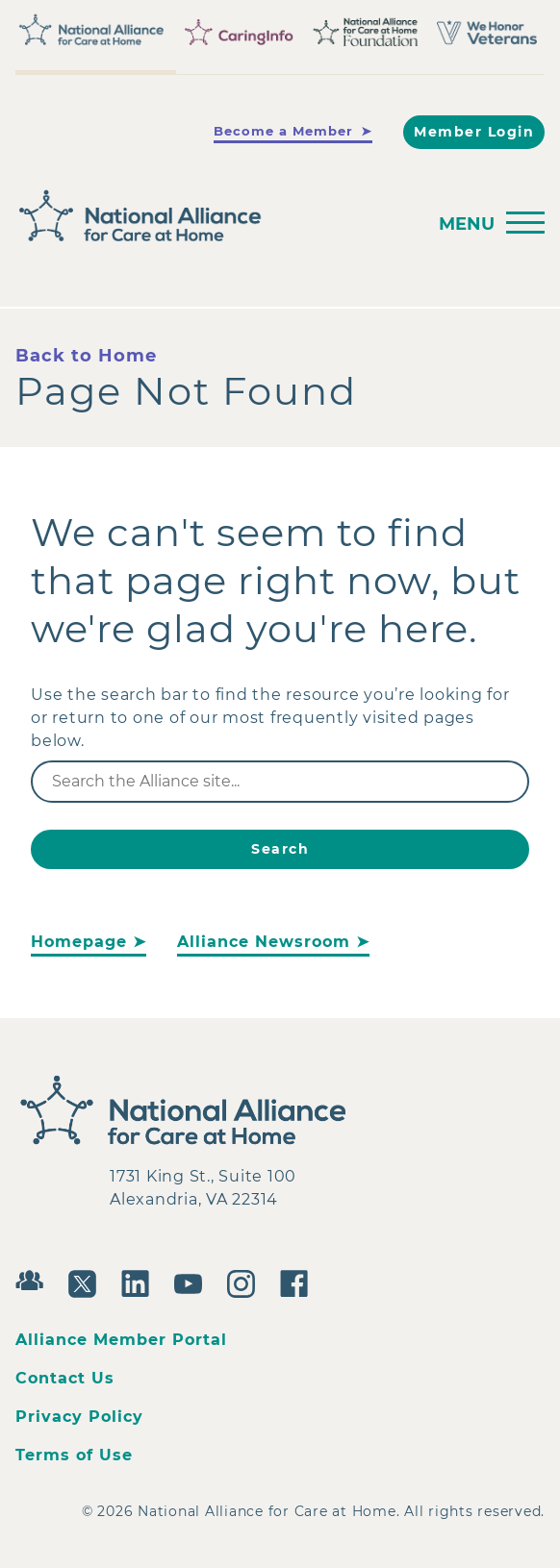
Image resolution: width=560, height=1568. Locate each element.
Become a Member (283, 130)
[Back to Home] (214, 216)
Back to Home (86, 355)
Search (280, 849)
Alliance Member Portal (121, 1340)
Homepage (79, 942)
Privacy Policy (79, 1416)
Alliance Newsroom (263, 942)
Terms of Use (74, 1455)
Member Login (474, 131)
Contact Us (65, 1378)
